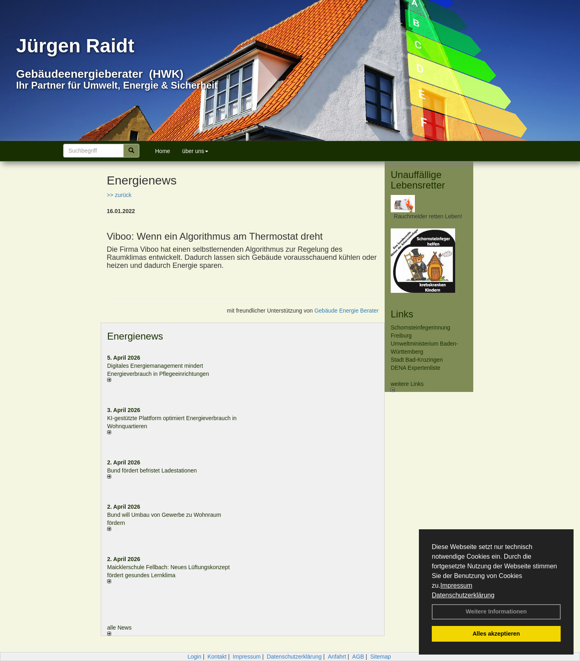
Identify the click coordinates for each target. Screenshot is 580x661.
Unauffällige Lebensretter (418, 180)
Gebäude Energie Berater (346, 310)
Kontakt (216, 656)
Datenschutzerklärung (463, 595)
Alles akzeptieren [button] (496, 633)
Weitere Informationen (496, 611)
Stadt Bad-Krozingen (417, 359)
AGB (358, 656)
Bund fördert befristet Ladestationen (152, 470)
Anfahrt (337, 656)
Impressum (456, 585)
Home (162, 151)
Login (194, 656)
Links (402, 314)
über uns (195, 151)
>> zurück (119, 195)
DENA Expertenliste (415, 368)
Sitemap (380, 656)
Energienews (135, 336)
